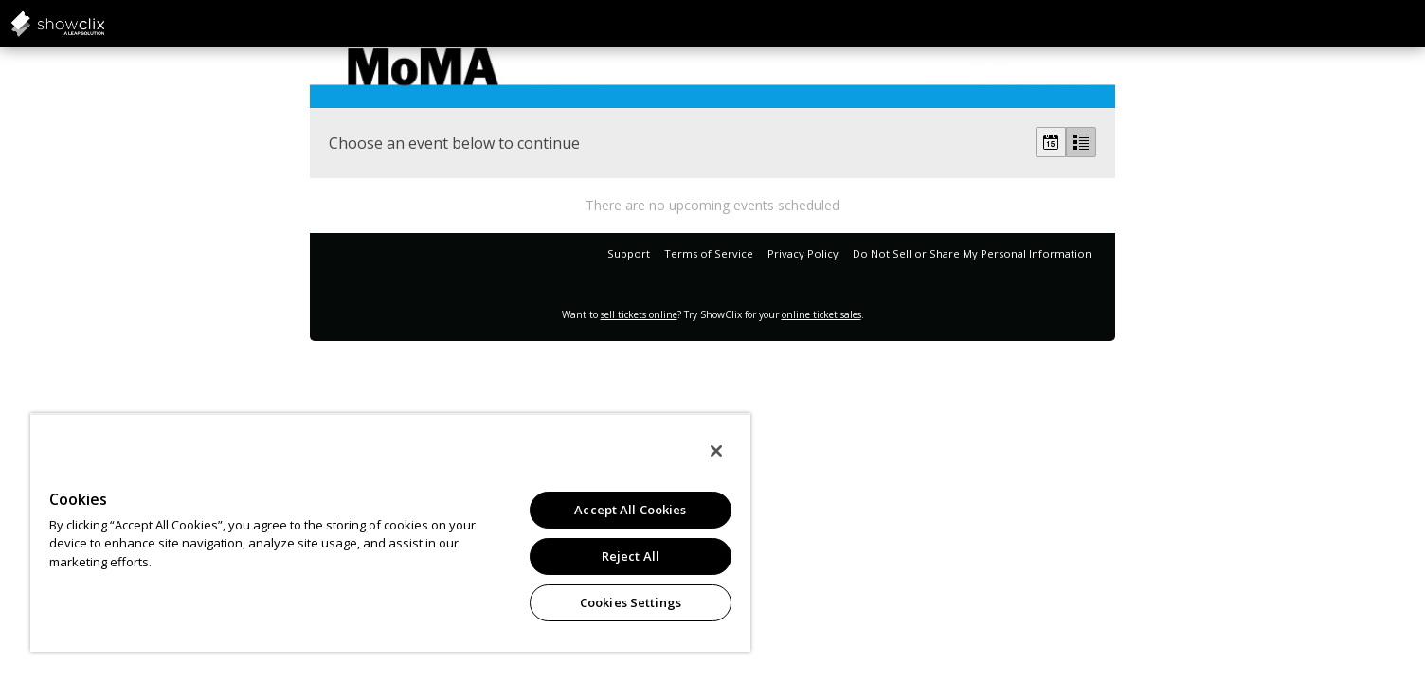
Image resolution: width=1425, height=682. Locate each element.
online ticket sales (821, 314)
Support (628, 253)
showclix (104, 23)
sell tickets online (639, 314)
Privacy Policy (803, 253)
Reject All (630, 556)
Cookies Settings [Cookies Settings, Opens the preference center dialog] (630, 602)
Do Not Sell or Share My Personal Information (972, 253)
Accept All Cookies (630, 509)
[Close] (716, 451)
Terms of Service (708, 253)
